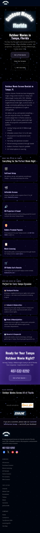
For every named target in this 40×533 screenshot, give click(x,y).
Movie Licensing (7, 468)
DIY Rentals (5, 471)
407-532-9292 (20, 370)
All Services (5, 462)
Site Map (5, 526)
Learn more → (20, 254)
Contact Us (5, 517)
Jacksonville (5, 505)
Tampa (4, 497)
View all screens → (13, 197)
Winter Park (5, 491)
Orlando (4, 488)
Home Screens (6, 474)
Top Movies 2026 (7, 520)
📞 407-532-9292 (20, 68)
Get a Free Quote (20, 55)
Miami (4, 500)
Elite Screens (6, 479)
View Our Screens (20, 61)
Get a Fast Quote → (20, 378)
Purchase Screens (7, 465)
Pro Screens (6, 477)
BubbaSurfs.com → (10, 273)
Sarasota (5, 503)
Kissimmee (5, 494)
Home (4, 515)
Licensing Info (6, 523)
